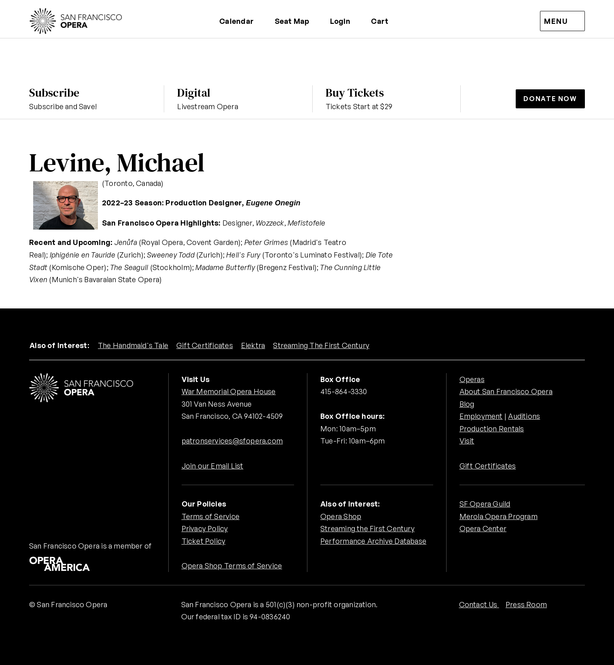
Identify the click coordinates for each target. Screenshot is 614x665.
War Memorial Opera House (229, 391)
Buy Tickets (355, 92)
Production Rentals (491, 428)
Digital (193, 92)
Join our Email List (212, 465)
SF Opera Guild (484, 503)
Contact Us (479, 604)
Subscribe (54, 92)
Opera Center (483, 528)
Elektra (253, 345)
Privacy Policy (205, 528)
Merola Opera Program (498, 516)
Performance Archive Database (373, 540)
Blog (466, 403)
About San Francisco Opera (506, 391)
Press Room (526, 604)
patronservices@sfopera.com (232, 440)
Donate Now (550, 99)
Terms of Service (210, 516)
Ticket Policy (204, 540)
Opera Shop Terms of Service (232, 565)
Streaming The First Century (321, 345)
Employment (481, 416)
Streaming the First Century (367, 528)
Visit (466, 440)
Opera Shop (340, 516)
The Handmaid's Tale (133, 345)
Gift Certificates (204, 345)
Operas (472, 379)
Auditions (524, 416)
